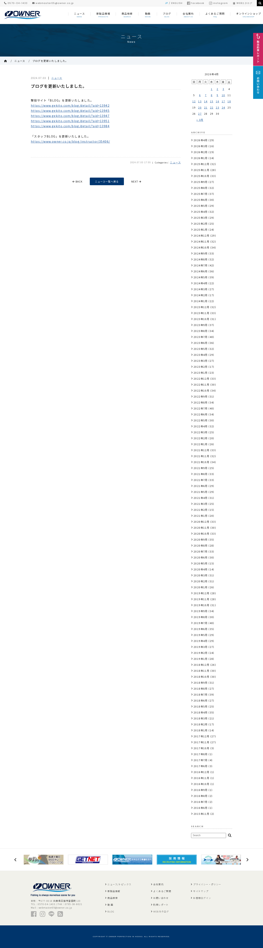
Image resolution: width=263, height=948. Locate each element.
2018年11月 (201, 670)
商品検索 (112, 897)
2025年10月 (201, 176)
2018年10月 (201, 676)
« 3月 (199, 119)
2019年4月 (201, 641)
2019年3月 (201, 647)
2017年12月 (201, 736)
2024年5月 (201, 277)
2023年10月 (201, 319)
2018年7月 (201, 694)
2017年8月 (201, 754)
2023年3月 (201, 360)
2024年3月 (201, 289)
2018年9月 (201, 682)
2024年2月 (201, 295)
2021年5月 (201, 492)
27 (200, 113)
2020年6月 (201, 557)
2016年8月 (201, 796)
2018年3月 (201, 718)
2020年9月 (201, 539)
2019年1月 (201, 658)
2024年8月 (201, 259)
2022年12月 (201, 378)
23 (217, 107)
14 (206, 101)
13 (200, 101)
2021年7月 (201, 480)
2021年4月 (201, 497)
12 (194, 101)
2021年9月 (201, 468)
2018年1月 (201, 730)
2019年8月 (201, 617)
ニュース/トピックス (119, 884)
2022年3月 (201, 432)
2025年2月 (201, 223)
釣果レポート (160, 904)
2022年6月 (201, 414)
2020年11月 (201, 527)
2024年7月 (201, 265)
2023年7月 (201, 337)
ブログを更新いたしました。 (50, 60)
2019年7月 (201, 623)
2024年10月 (201, 247)
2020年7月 (201, 551)
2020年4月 (201, 569)
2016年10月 (201, 784)
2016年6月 (201, 807)
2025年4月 (201, 211)
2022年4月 (201, 426)
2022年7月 (201, 408)
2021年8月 (201, 474)
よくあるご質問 (162, 891)
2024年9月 (201, 253)
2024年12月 (201, 235)
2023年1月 (201, 372)
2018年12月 (201, 664)
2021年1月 (201, 515)
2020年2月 (201, 581)
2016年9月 (201, 790)
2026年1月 (201, 158)
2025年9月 (201, 182)
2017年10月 (201, 748)
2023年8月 (201, 331)
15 (211, 101)
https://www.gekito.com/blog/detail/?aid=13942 (70, 105)
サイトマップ (200, 891)
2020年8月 (201, 545)
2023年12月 (201, 307)
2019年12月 (201, 593)
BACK (77, 181)
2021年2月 (201, 509)
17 (223, 101)
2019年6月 (201, 629)
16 (217, 101)
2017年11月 (201, 742)
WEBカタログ (242, 3)
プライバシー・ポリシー (207, 884)
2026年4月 (201, 140)
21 (206, 107)
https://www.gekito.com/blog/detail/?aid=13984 (70, 126)
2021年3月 (201, 503)
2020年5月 (201, 563)
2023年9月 (201, 325)
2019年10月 (201, 605)
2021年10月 (201, 462)
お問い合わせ (160, 897)
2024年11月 (201, 241)
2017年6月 (201, 766)
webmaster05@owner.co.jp (53, 3)
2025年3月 (201, 217)
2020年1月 (201, 587)
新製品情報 (113, 891)
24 (223, 107)
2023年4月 (201, 354)
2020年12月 (201, 521)
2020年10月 (201, 533)
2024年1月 (201, 301)
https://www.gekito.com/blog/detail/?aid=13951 (70, 121)
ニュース (19, 60)
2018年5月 (201, 706)
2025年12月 (201, 164)
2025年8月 (201, 188)
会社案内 (158, 884)
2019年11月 (201, 599)
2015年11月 (201, 813)
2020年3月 (201, 575)
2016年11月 (201, 778)
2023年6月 (201, 343)
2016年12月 (201, 772)
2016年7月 (201, 801)
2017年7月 (201, 760)
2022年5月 (201, 420)
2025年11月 (201, 170)
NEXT (137, 181)
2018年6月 (201, 700)
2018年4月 (201, 712)
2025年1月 (201, 229)
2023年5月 (201, 348)
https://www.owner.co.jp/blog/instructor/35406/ (70, 141)
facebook (195, 3)
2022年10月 (201, 390)
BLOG (110, 911)
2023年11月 (201, 313)
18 (229, 101)
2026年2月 (201, 152)
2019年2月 (201, 652)
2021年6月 (201, 486)
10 (223, 95)
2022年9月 (201, 396)
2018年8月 (201, 688)
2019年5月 (201, 635)
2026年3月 (201, 146)
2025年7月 (201, 193)
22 (211, 107)
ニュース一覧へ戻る (107, 181)
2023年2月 (201, 366)
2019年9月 (201, 611)
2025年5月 (201, 205)
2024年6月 (201, 271)
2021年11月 (201, 456)
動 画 (110, 904)
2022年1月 (201, 444)
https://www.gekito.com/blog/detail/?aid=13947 (70, 116)
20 (200, 107)
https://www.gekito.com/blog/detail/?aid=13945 (70, 111)
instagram (218, 3)
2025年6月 (201, 199)
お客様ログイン (202, 897)
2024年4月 (201, 283)
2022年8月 (201, 402)
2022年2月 (201, 438)
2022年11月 (201, 384)
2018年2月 (201, 724)
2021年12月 (201, 450)
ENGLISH (177, 3)
